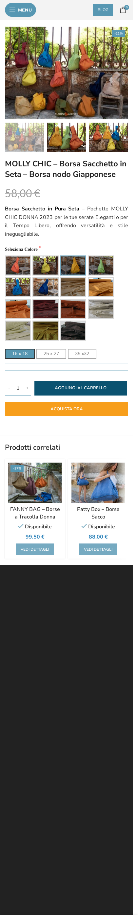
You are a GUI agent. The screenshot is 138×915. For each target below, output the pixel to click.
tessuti (12, 820)
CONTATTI (44, 707)
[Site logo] (67, 10)
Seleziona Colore (22, 249)
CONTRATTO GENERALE (33, 673)
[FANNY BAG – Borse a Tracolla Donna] (35, 483)
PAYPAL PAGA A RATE (31, 698)
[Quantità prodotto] (18, 388)
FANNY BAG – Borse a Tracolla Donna (35, 513)
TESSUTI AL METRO (28, 758)
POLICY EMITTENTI (27, 715)
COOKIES (73, 673)
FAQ (11, 656)
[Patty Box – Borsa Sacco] (98, 483)
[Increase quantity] (27, 388)
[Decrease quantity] (9, 388)
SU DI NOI (18, 707)
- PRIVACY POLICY (36, 656)
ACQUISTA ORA (66, 409)
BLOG (108, 9)
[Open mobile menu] (20, 9)
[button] (11, 73)
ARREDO (16, 792)
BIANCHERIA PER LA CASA (36, 766)
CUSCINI (47, 775)
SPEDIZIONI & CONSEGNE (35, 681)
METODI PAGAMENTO (30, 689)
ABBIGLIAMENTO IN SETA (34, 783)
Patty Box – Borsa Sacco (98, 513)
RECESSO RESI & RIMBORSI (37, 665)
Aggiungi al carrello (81, 388)
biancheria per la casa (48, 820)
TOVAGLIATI (20, 775)
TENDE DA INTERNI (27, 750)
